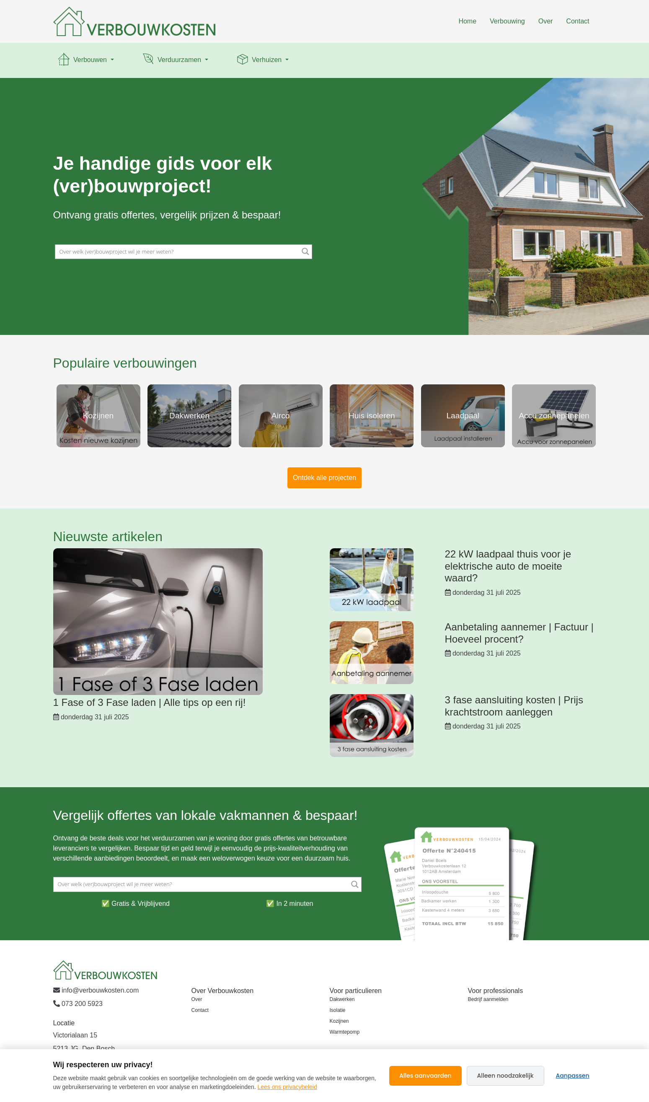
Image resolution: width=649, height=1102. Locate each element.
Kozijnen (339, 1021)
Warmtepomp (345, 1032)
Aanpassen (573, 1075)
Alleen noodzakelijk (505, 1075)
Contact (577, 21)
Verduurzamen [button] (172, 60)
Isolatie (338, 1010)
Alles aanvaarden (425, 1075)
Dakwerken (342, 999)
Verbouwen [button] (83, 60)
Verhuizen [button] (259, 60)
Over (545, 21)
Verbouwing (507, 21)
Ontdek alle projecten (324, 477)
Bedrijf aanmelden (488, 999)
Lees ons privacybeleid (287, 1087)
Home (467, 21)
